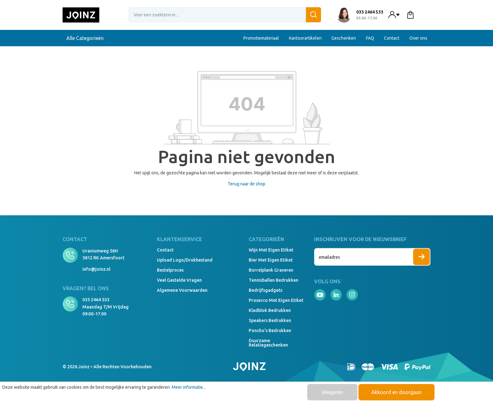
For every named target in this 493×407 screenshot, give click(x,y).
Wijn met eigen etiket (271, 249)
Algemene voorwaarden (182, 290)
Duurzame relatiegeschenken (268, 343)
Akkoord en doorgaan (396, 392)
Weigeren (332, 392)
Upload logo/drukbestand (185, 260)
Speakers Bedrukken (270, 320)
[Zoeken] (313, 14)
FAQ (370, 38)
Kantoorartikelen (305, 38)
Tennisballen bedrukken (273, 280)
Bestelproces (170, 270)
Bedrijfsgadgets (265, 290)
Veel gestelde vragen (179, 280)
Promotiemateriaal (261, 38)
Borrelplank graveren (271, 270)
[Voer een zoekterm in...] (225, 14)
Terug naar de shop (246, 183)
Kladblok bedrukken (270, 310)
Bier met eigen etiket (271, 260)
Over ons (418, 38)
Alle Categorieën (91, 38)
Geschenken (343, 38)
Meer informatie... (189, 387)
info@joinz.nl (96, 269)
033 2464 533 (95, 299)
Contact (391, 38)
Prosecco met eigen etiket (276, 300)
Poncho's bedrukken (270, 330)
